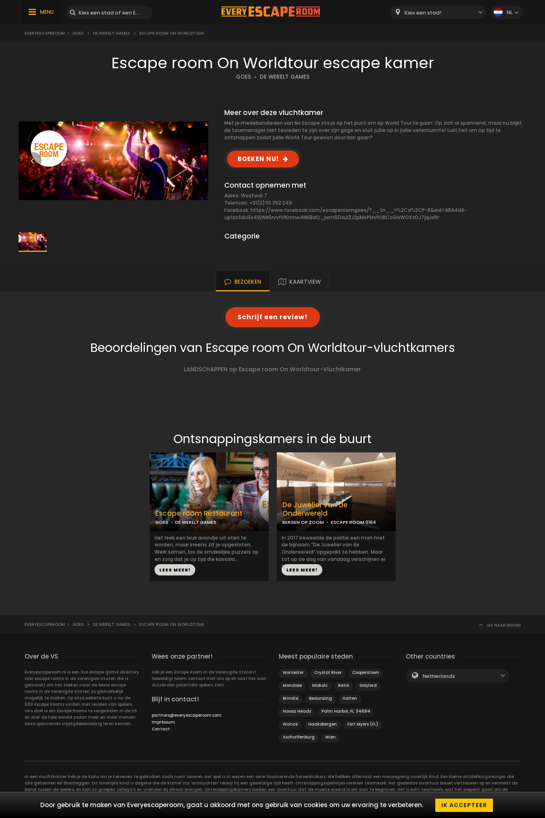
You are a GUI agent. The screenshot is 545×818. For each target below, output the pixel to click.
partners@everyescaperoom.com (186, 715)
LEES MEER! (174, 570)
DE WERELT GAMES (284, 77)
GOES (243, 77)
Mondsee (292, 685)
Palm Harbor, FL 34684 (346, 711)
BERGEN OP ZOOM (303, 522)
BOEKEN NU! (258, 159)
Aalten (349, 698)
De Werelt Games (111, 33)
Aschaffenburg (299, 737)
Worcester (293, 672)
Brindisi (291, 698)
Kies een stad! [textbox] (423, 12)
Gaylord (368, 685)
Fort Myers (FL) (362, 724)
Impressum (163, 722)
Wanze (290, 724)
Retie (343, 685)
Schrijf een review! (273, 317)
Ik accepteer (464, 805)
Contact (161, 729)
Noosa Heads (297, 711)
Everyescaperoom (45, 33)
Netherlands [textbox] (439, 676)
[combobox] (438, 12)
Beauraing (320, 698)
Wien (330, 737)
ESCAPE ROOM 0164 (353, 522)
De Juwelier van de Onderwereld (315, 509)
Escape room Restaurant (198, 513)
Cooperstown (365, 672)
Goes (78, 33)
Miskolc (320, 685)
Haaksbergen (322, 724)
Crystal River (328, 672)
